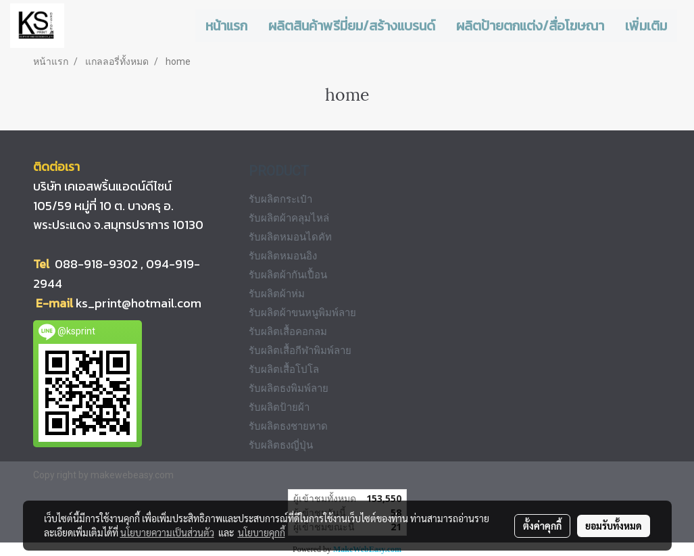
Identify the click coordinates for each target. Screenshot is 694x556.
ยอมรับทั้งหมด (613, 526)
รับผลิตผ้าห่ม (277, 294)
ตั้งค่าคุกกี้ (542, 526)
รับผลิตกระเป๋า (280, 199)
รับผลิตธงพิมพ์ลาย (288, 388)
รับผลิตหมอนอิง (283, 256)
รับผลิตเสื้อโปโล (284, 369)
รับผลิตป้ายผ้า (279, 407)
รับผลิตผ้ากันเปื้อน (288, 275)
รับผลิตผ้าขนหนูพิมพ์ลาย (302, 313)
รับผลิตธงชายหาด (288, 426)
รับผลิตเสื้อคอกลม (288, 332)
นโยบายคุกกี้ (261, 532)
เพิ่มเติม (646, 26)
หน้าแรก (226, 26)
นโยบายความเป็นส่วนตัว (167, 532)
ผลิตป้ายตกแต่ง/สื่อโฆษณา (530, 26)
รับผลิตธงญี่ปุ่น (281, 445)
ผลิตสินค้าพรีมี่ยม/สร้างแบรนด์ (351, 26)
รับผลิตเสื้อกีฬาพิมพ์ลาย (300, 351)
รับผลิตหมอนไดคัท (290, 237)
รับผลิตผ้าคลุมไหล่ (289, 218)
